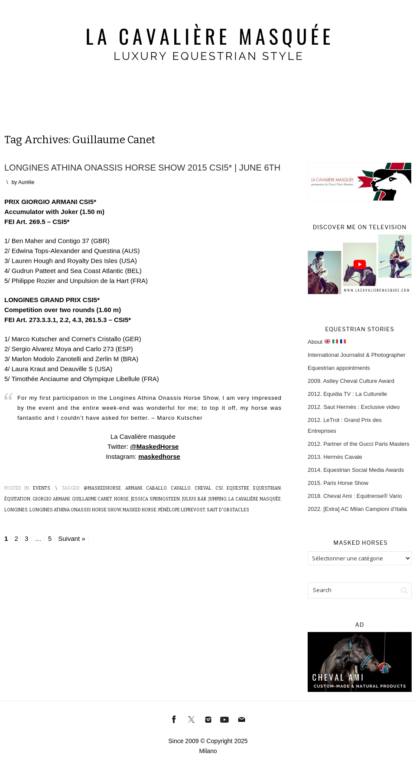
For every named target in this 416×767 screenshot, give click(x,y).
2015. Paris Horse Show (338, 483)
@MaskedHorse (154, 446)
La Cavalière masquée (254, 499)
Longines (16, 510)
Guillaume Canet (92, 499)
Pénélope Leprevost (181, 510)
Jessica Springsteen (155, 499)
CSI (219, 488)
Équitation (17, 499)
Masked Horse (139, 510)
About (327, 342)
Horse (121, 499)
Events (41, 488)
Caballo (156, 488)
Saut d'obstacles (228, 510)
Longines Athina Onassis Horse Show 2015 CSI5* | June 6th (142, 167)
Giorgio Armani (51, 499)
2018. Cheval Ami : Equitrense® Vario (355, 496)
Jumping (217, 499)
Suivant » (71, 538)
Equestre (238, 488)
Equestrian (267, 488)
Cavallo (181, 488)
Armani (133, 488)
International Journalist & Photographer (356, 355)
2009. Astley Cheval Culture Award (351, 381)
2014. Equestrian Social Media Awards (356, 470)
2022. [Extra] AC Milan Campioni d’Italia (357, 509)
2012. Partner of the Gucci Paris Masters (359, 444)
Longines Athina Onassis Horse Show (75, 510)
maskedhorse (159, 456)
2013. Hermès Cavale (335, 457)
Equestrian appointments (339, 368)
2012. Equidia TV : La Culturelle (347, 394)
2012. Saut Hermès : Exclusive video (354, 407)
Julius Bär (194, 499)
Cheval (203, 488)
